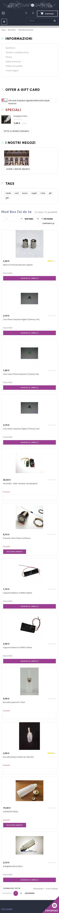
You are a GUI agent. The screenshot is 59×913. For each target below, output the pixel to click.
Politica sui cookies (14, 66)
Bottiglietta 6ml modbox (13, 866)
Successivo (29, 893)
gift (50, 193)
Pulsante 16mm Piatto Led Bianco (17, 538)
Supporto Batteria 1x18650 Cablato (17, 593)
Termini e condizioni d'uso (17, 52)
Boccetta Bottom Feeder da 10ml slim (18, 757)
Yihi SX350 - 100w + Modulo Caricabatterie (20, 483)
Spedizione (10, 48)
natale (8, 193)
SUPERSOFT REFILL (10, 811)
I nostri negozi (12, 70)
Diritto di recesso (13, 61)
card (16, 193)
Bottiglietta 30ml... (21, 116)
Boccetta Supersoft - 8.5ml (14, 702)
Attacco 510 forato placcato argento (18, 264)
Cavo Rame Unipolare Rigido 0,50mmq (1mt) (21, 319)
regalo (34, 193)
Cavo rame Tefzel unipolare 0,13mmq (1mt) (21, 374)
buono (25, 193)
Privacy (9, 57)
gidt (7, 198)
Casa (3, 30)
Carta (43, 193)
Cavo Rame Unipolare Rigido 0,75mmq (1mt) (21, 428)
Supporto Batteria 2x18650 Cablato (17, 647)
